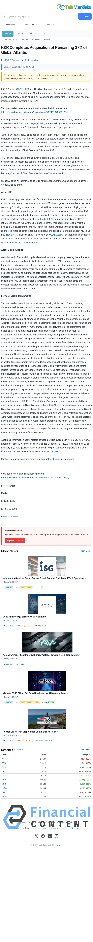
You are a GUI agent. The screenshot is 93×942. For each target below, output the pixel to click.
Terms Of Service (72, 828)
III (41, 587)
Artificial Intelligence (26, 587)
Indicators (47, 24)
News (15, 39)
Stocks (20, 34)
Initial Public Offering (27, 741)
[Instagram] (57, 836)
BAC (3, 771)
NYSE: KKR (22, 89)
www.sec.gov (51, 451)
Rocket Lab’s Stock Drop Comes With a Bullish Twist (30, 731)
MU (53, 702)
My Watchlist (29, 24)
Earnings (23, 626)
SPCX (51, 741)
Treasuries (46, 39)
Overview (7, 39)
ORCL (4, 792)
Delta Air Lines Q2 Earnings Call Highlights (26, 616)
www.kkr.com (55, 234)
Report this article (15, 540)
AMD (4, 767)
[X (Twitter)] (36, 836)
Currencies (24, 39)
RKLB (46, 741)
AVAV (22, 664)
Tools (42, 34)
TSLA (4, 796)
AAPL (4, 763)
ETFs (31, 34)
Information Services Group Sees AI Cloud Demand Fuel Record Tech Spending (44, 578)
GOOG (4, 775)
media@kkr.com (9, 516)
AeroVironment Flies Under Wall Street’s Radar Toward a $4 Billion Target (41, 655)
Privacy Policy (54, 828)
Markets (8, 34)
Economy (29, 626)
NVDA (4, 788)
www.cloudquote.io (66, 822)
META (4, 779)
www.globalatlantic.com (24, 242)
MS (42, 741)
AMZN (4, 759)
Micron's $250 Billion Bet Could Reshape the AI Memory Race (35, 693)
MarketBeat (9, 587)
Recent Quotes (9, 24)
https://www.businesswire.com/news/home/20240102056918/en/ (35, 112)
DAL (45, 626)
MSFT (4, 784)
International (35, 39)
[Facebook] (43, 836)
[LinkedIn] (50, 836)
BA (42, 626)
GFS (49, 702)
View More (85, 551)
